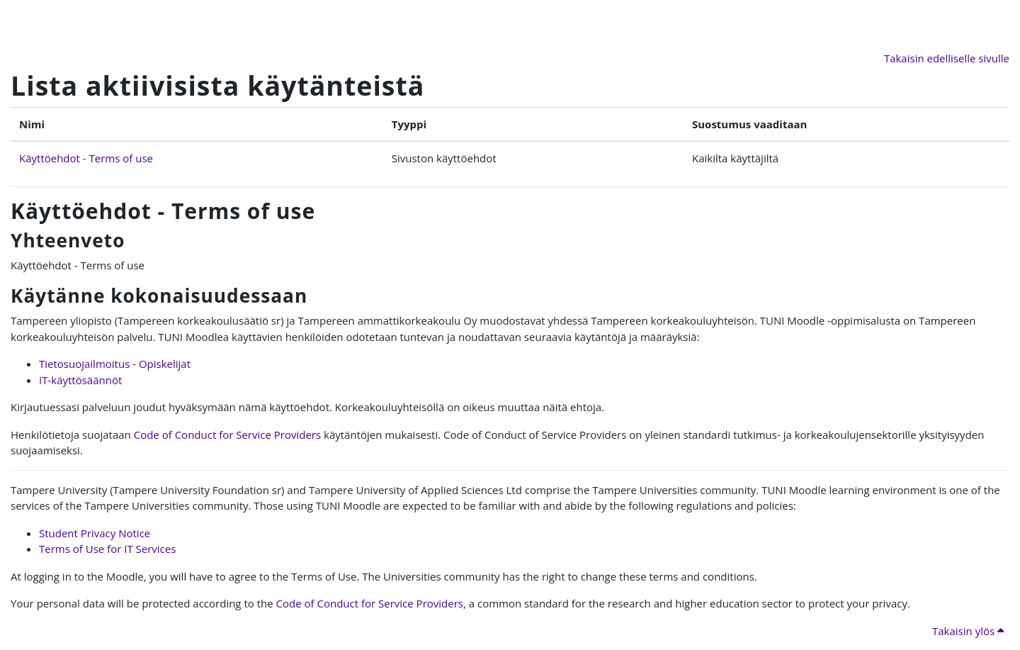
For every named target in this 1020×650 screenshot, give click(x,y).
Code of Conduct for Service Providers (227, 434)
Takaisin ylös (968, 631)
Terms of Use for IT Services (107, 549)
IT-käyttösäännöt (80, 380)
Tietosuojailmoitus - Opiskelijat (115, 364)
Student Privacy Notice (94, 533)
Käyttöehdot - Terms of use (86, 158)
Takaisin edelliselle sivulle (946, 58)
